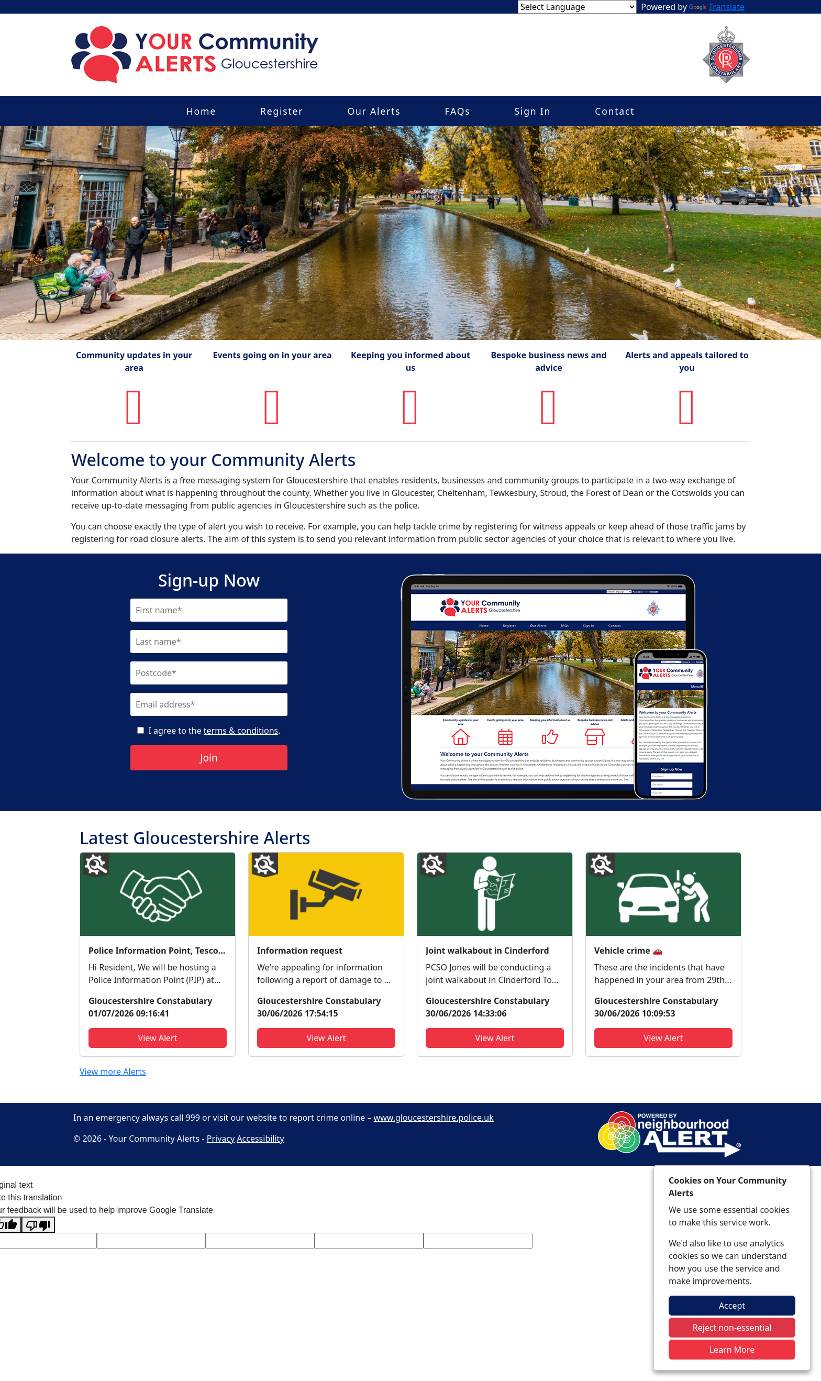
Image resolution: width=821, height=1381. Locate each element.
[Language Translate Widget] (577, 7)
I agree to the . (214, 730)
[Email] (208, 704)
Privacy (221, 1138)
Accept (732, 1305)
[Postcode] (208, 672)
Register (281, 111)
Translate (717, 7)
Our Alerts (374, 111)
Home (201, 111)
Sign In (533, 111)
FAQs (457, 111)
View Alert (157, 1038)
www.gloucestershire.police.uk (434, 1117)
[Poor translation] (38, 1225)
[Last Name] (208, 641)
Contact (615, 111)
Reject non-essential (732, 1327)
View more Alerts (113, 1071)
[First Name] (208, 610)
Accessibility (260, 1138)
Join (209, 757)
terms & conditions (241, 730)
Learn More (732, 1349)
